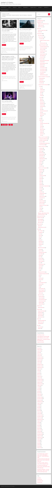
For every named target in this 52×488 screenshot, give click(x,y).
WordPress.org (39, 482)
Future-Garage (41, 261)
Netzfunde (39, 305)
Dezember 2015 (39, 397)
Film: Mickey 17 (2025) (40, 334)
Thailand (41, 95)
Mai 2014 (38, 425)
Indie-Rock (40, 279)
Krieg (40, 190)
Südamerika (42, 133)
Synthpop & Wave (41, 291)
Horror (40, 187)
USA (27, 48)
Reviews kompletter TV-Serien (43, 76)
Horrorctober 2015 (43, 69)
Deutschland (42, 103)
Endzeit (15, 117)
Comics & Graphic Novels (42, 30)
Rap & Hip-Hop (40, 294)
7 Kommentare (5, 52)
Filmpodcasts (40, 312)
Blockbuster (21, 47)
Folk (39, 276)
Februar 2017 (39, 376)
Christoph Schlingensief (44, 46)
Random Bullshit (40, 307)
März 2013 (38, 446)
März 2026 (39, 348)
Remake (40, 163)
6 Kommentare (5, 121)
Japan (11, 50)
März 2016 (38, 392)
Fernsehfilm (41, 157)
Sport (38, 325)
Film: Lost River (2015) (7, 101)
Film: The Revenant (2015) (25, 29)
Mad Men (40, 79)
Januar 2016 (39, 395)
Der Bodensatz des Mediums (44, 143)
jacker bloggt (40, 219)
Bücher (20, 7)
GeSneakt (41, 66)
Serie (40, 164)
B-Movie (40, 151)
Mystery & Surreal (12, 119)
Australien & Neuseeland (44, 123)
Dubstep (40, 255)
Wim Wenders (42, 55)
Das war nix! (25, 47)
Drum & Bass (41, 253)
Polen (41, 112)
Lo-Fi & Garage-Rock (42, 282)
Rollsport (39, 328)
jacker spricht (40, 222)
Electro (40, 256)
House (40, 262)
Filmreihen (41, 38)
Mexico (41, 127)
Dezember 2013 (39, 432)
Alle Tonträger (40, 230)
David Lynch (42, 49)
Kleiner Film (41, 160)
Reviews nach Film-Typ (42, 146)
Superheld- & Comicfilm (43, 205)
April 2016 (38, 391)
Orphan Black (41, 81)
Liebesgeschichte (42, 193)
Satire (40, 199)
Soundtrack (40, 244)
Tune (39, 245)
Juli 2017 (38, 370)
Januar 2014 (39, 431)
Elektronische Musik (41, 247)
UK (40, 116)
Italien (41, 109)
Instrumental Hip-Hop (42, 299)
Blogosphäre (25, 7)
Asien (40, 86)
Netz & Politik (40, 315)
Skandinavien (42, 113)
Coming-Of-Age (42, 175)
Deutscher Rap (41, 296)
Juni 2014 (38, 423)
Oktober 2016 (39, 382)
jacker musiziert (40, 220)
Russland (41, 130)
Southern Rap (41, 302)
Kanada (41, 126)
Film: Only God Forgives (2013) (42, 471)
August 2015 (39, 403)
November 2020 (39, 358)
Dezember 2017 (39, 364)
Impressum (46, 7)
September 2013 (39, 437)
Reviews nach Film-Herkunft (43, 84)
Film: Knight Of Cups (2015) (26, 65)
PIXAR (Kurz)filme (43, 43)
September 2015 (39, 401)
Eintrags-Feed (39, 479)
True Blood (41, 82)
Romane (39, 31)
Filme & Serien (4, 7)
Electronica (40, 258)
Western (29, 48)
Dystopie (40, 178)
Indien (41, 124)
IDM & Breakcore (41, 264)
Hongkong (41, 89)
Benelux (41, 100)
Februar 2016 (39, 394)
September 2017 (39, 367)
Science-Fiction (4, 51)
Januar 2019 (39, 361)
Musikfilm (40, 194)
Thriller (40, 208)
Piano (39, 285)
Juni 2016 (38, 388)
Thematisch (41, 58)
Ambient (40, 249)
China (41, 88)
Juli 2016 (38, 386)
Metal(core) (40, 284)
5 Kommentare (5, 80)
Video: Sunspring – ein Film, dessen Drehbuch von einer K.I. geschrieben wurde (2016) (9, 58)
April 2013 (38, 444)
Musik (9, 7)
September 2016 (39, 383)
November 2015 (39, 398)
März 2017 (38, 374)
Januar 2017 (39, 377)
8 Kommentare (23, 88)
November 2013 (39, 434)
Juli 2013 (38, 440)
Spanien (41, 115)
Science (15, 78)
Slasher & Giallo (41, 202)
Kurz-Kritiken (42, 72)
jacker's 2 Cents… (7, 3)
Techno (40, 268)
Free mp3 (40, 235)
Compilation (41, 232)
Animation (41, 148)
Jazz (39, 281)
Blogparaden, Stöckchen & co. (42, 23)
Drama (28, 47)
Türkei (41, 135)
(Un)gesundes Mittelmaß (43, 138)
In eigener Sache (33, 7)
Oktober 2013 (39, 435)
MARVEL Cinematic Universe (44, 40)
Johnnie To (41, 52)
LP (39, 238)
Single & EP (40, 242)
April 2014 (38, 426)
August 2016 (39, 385)
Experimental (41, 259)
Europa (40, 97)
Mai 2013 (38, 443)
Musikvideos (41, 241)
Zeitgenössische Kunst (41, 227)
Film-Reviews (31, 47)
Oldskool (40, 267)
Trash (40, 209)
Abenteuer (22, 46)
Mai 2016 (38, 389)
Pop (39, 287)
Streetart (39, 225)
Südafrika (41, 132)
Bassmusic (40, 250)
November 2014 (39, 416)
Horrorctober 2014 (43, 67)
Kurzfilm (12, 78)
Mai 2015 (38, 407)
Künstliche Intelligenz (8, 78)
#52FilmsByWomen (43, 63)
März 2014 (38, 428)
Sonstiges (40, 7)
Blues (39, 275)
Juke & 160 (40, 265)
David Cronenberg (43, 48)
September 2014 (39, 419)
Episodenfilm (41, 155)
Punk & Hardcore (41, 288)
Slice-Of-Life (41, 203)
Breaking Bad (41, 78)
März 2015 (38, 410)
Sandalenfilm (41, 197)
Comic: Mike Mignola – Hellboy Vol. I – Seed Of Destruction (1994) (43, 456)
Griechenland (42, 106)
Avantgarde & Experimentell (43, 273)
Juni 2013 (38, 441)
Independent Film (4, 119)
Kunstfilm (14, 50)
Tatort (40, 206)
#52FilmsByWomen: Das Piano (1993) (43, 336)
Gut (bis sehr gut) (8, 50)
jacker (12, 32)
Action (40, 172)
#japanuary (42, 64)
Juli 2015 (38, 404)
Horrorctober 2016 (43, 70)
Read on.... (21, 43)
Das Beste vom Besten (43, 140)
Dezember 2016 (39, 379)
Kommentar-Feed (40, 480)
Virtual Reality (40, 323)
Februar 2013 (39, 447)
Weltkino (40, 120)
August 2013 (39, 438)
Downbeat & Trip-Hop (42, 252)
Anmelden (39, 477)
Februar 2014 (39, 429)
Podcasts (15, 7)
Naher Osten (42, 129)
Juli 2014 (38, 422)
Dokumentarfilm (42, 154)
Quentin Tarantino (43, 54)
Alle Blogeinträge (26, 46)
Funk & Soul (40, 278)
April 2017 (38, 373)
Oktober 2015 (39, 400)
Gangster (40, 184)
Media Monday (40, 26)
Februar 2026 (39, 349)
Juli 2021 (38, 352)
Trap (39, 270)
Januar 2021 (39, 355)
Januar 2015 (39, 413)
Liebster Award (40, 25)
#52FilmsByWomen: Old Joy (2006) (43, 337)
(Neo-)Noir (41, 169)
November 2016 (39, 380)
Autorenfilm (30, 46)
